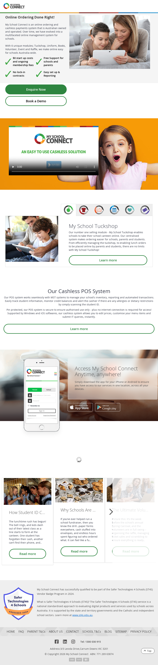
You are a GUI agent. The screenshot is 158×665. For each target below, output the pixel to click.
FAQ (21, 631)
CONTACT (72, 631)
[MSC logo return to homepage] (14, 6)
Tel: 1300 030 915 (90, 641)
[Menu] (150, 6)
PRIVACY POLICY (140, 631)
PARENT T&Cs (36, 631)
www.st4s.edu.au (82, 615)
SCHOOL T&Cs (91, 631)
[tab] (68, 210)
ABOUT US (56, 631)
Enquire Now (36, 89)
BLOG (108, 631)
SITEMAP (121, 631)
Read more (27, 554)
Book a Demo (36, 101)
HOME (11, 631)
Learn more (108, 260)
